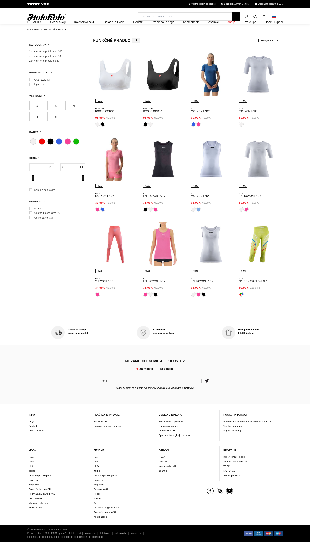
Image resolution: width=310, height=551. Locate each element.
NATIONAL (229, 479)
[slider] (33, 189)
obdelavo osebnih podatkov (176, 396)
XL (55, 128)
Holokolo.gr (97, 545)
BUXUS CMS (49, 542)
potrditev (206, 389)
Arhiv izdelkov (36, 439)
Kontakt (33, 434)
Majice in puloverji (38, 512)
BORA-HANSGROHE (234, 466)
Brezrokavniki (36, 507)
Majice (97, 507)
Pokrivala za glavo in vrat (42, 502)
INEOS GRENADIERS (235, 470)
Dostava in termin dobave (107, 434)
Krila (96, 512)
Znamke (163, 479)
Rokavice (34, 489)
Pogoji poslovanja (232, 439)
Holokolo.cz (90, 542)
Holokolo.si (33, 545)
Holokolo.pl (105, 542)
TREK (226, 475)
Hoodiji (97, 502)
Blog (31, 430)
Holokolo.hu (120, 542)
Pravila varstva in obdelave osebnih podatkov (247, 430)
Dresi (31, 470)
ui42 (63, 542)
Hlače (32, 475)
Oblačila (163, 466)
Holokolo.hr (81, 545)
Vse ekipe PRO (231, 484)
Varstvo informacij (232, 434)
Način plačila (100, 430)
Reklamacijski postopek (171, 430)
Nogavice (34, 493)
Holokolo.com (49, 545)
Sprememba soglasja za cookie (175, 444)
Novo (31, 466)
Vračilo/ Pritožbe (167, 439)
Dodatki (163, 470)
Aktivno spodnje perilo (40, 484)
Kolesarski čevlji (167, 475)
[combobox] (276, 18)
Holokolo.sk (74, 542)
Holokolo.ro (135, 542)
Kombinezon (35, 516)
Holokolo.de (66, 545)
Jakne (32, 479)
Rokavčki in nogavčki (40, 498)
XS (37, 117)
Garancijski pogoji (168, 434)
